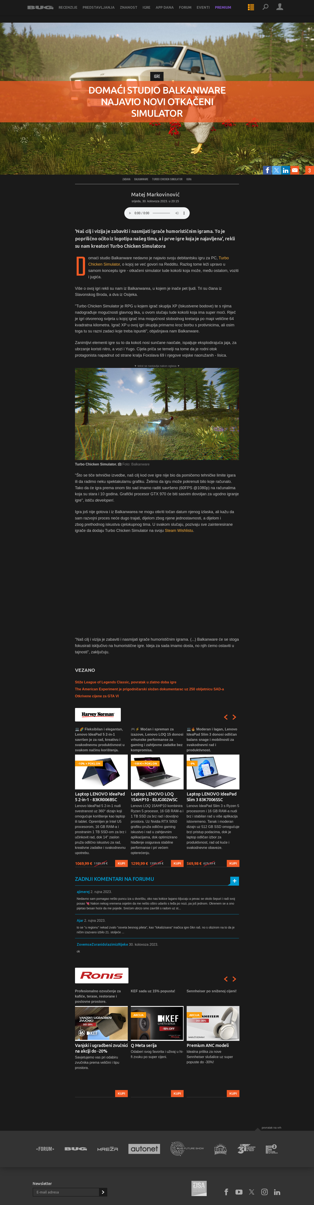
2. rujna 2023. (101, 892)
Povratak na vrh (271, 1127)
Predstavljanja (104, 11)
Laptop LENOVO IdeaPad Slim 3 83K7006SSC (212, 796)
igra (188, 179)
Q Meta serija (144, 1045)
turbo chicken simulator (167, 179)
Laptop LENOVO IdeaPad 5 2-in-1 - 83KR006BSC (100, 796)
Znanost (134, 11)
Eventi (208, 11)
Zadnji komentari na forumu (114, 879)
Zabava (126, 179)
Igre (152, 11)
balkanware (141, 179)
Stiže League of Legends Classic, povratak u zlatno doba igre (125, 682)
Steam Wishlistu (179, 530)
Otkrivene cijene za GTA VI (97, 696)
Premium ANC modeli (208, 1045)
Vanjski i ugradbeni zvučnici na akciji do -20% (101, 1048)
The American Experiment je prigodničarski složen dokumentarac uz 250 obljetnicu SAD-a (149, 689)
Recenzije (73, 11)
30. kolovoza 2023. (143, 944)
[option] (101, 797)
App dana (170, 11)
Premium (228, 11)
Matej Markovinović (155, 194)
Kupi (121, 863)
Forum (190, 11)
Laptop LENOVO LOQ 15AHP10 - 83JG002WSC (154, 796)
